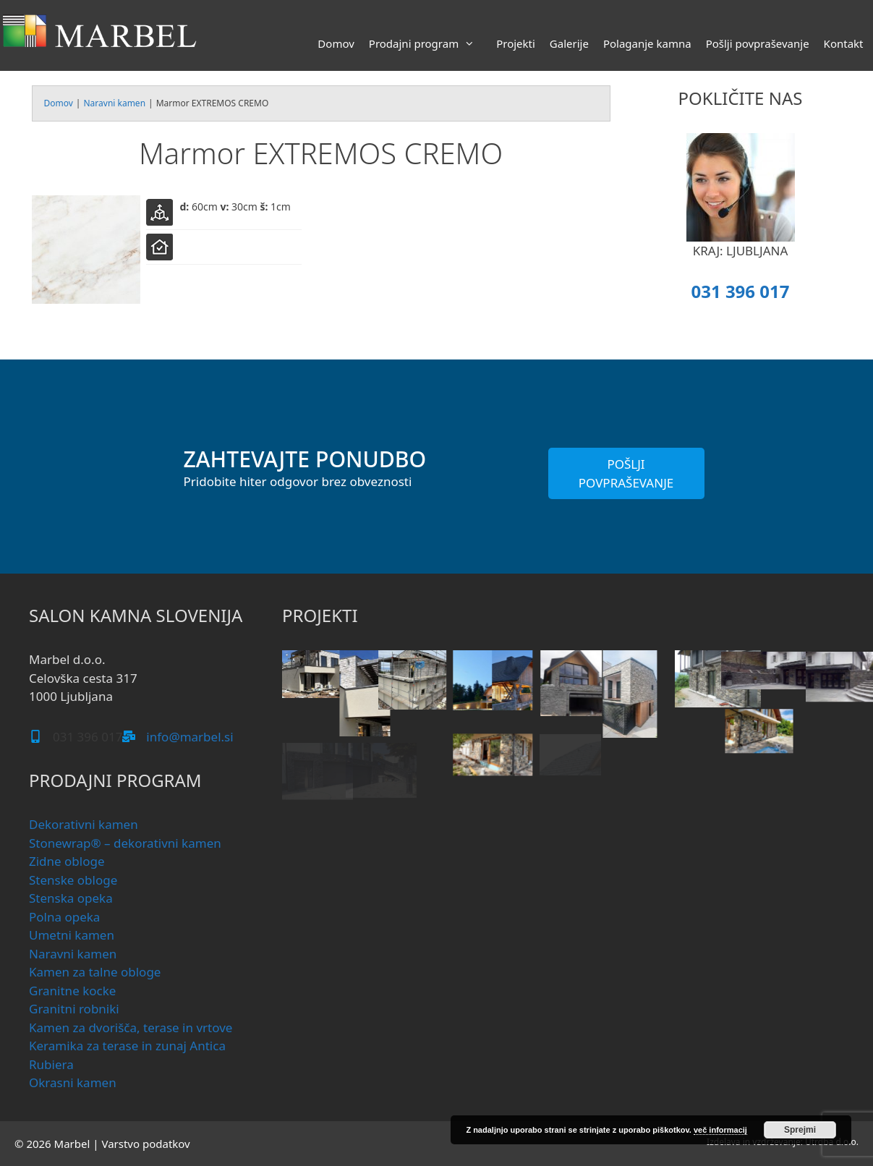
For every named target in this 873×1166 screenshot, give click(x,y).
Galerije (569, 43)
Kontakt (844, 43)
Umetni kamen (71, 935)
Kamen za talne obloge (95, 971)
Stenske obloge (73, 880)
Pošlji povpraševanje (757, 43)
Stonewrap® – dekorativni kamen (125, 843)
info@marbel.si (189, 736)
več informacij (720, 1129)
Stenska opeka (71, 898)
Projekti (515, 43)
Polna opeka (64, 916)
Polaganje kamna (647, 43)
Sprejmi (800, 1130)
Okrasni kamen (72, 1082)
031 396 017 (740, 291)
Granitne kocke (72, 990)
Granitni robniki (74, 1008)
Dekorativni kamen (83, 824)
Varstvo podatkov (145, 1143)
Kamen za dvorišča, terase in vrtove (130, 1027)
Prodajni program (429, 43)
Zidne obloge (67, 861)
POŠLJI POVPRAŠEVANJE (626, 473)
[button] (307, 693)
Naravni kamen (114, 103)
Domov (336, 43)
